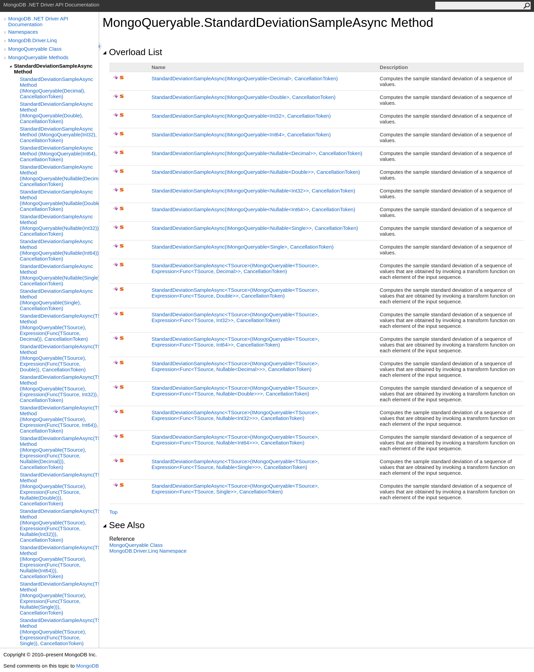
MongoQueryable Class (35, 49)
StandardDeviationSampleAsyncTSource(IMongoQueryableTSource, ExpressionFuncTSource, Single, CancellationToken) (235, 488)
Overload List (132, 52)
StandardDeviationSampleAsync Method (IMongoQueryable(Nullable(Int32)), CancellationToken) (59, 225)
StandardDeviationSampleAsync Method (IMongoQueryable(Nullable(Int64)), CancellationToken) (59, 250)
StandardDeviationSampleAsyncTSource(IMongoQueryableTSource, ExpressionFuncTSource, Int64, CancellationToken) (235, 342)
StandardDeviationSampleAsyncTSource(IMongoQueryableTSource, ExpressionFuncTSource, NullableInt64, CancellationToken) (235, 440)
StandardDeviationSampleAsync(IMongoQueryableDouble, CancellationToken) (243, 97)
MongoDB (87, 666)
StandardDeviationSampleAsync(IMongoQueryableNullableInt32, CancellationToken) (253, 191)
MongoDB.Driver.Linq (32, 40)
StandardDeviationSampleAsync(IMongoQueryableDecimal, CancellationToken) (245, 78)
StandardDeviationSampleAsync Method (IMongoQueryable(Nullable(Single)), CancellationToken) (59, 274)
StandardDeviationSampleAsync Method (53, 68)
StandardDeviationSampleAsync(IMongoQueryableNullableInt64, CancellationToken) (253, 209)
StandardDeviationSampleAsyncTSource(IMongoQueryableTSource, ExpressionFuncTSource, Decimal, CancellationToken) (235, 268)
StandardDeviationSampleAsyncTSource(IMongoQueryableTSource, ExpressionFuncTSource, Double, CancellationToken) (235, 293)
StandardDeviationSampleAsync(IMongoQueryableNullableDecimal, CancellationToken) (257, 153)
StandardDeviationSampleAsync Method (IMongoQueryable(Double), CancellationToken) (56, 112)
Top (113, 512)
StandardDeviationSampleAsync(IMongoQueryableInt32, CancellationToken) (241, 116)
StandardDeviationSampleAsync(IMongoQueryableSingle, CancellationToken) (243, 247)
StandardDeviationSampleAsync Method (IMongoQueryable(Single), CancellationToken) (56, 299)
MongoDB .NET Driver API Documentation (38, 21)
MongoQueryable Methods (38, 57)
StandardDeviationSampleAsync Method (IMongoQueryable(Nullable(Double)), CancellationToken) (59, 200)
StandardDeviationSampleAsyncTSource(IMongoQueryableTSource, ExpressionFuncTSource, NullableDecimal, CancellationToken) (235, 366)
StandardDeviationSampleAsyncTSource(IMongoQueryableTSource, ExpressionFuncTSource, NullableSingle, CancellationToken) (235, 464)
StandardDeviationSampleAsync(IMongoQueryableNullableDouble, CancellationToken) (256, 172)
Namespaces (23, 32)
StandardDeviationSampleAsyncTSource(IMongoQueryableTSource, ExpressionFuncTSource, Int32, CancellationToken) (235, 317)
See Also (124, 525)
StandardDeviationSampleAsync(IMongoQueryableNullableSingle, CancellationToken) (255, 228)
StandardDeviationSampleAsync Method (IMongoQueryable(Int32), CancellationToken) (58, 134)
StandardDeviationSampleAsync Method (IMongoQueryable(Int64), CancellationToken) (58, 153)
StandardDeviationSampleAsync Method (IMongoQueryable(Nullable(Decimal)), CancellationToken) (59, 175)
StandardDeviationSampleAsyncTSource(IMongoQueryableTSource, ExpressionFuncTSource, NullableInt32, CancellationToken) (235, 415)
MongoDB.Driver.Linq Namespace (148, 551)
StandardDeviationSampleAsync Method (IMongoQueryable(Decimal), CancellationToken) (56, 87)
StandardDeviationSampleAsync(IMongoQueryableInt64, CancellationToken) (241, 134)
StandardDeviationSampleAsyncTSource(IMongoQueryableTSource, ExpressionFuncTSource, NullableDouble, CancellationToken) (235, 391)
